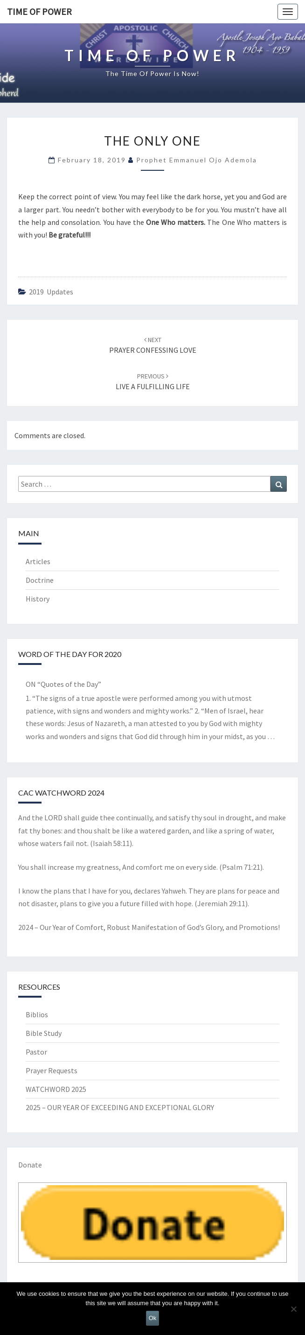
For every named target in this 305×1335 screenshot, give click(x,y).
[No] (293, 1309)
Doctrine (40, 580)
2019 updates (51, 291)
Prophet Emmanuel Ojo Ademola (196, 160)
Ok (153, 1317)
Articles (38, 561)
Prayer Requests (51, 1070)
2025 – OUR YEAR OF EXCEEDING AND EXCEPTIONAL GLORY (120, 1107)
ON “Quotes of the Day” (63, 684)
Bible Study (44, 1033)
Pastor (36, 1051)
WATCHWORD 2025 (56, 1089)
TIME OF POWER (39, 11)
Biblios (37, 1014)
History (37, 598)
